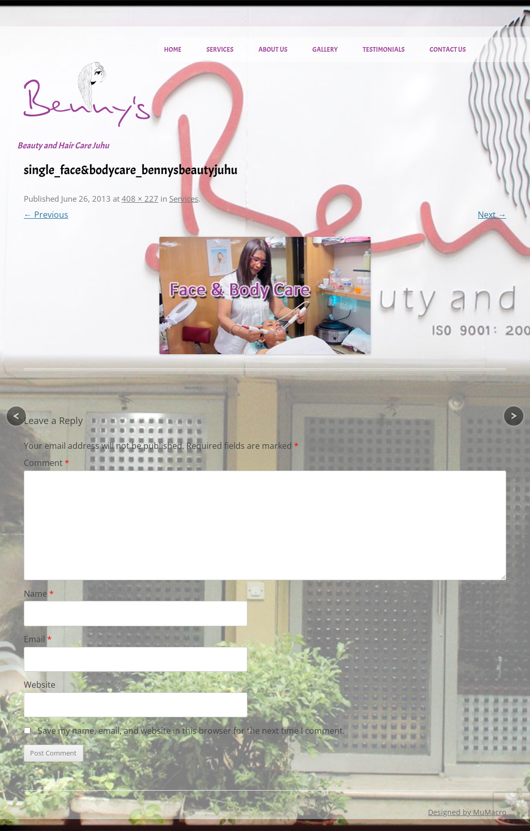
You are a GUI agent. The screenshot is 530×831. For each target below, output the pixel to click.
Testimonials (384, 50)
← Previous (46, 214)
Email (38, 639)
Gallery (325, 50)
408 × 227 (140, 198)
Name (39, 593)
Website (39, 684)
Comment (46, 463)
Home (173, 50)
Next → (492, 214)
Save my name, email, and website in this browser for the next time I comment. (191, 730)
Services (220, 50)
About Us (272, 50)
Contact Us (448, 50)
